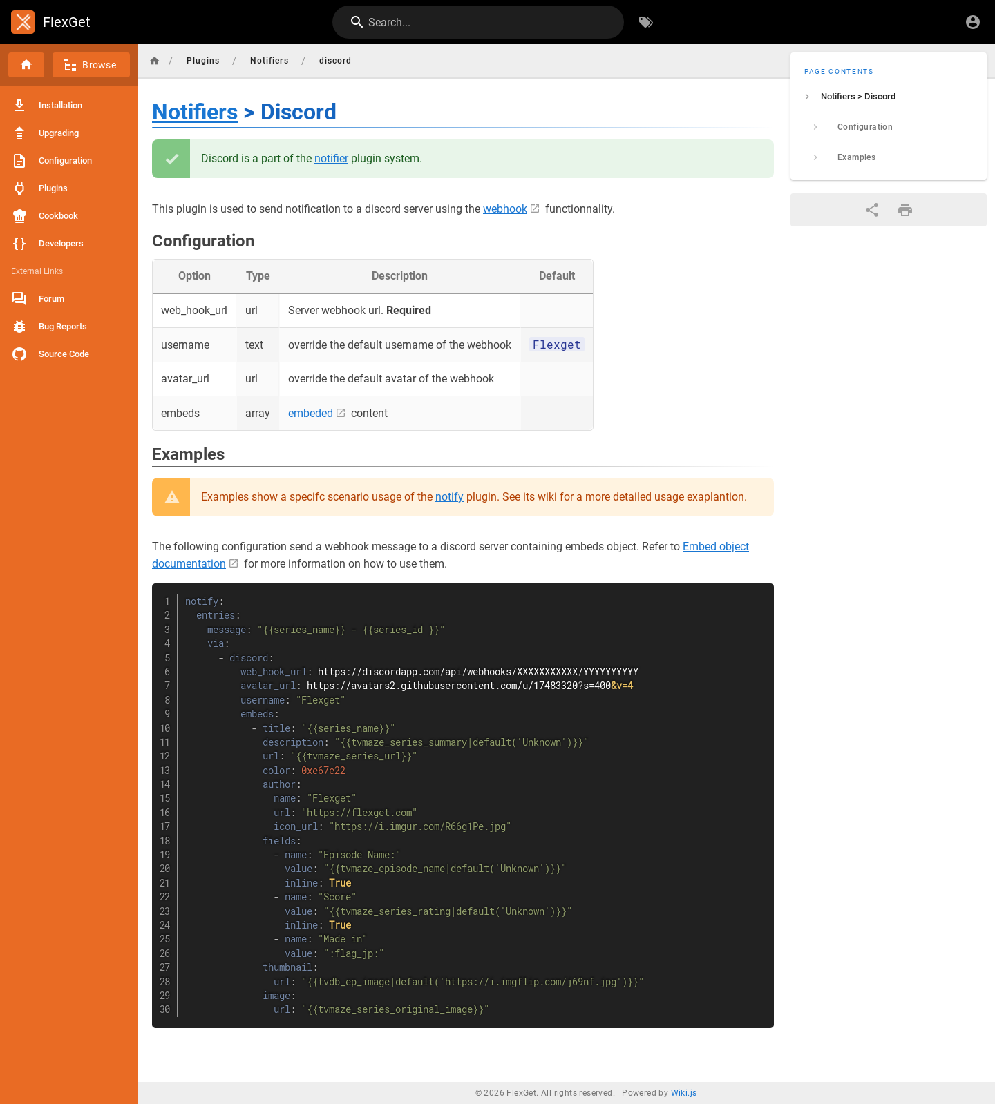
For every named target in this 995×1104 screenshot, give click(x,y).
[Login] (972, 22)
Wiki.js (684, 1093)
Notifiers (195, 112)
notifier (331, 158)
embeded (310, 413)
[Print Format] (905, 209)
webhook (505, 208)
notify (449, 496)
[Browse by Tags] (646, 22)
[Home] (26, 64)
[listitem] (888, 96)
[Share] (872, 209)
